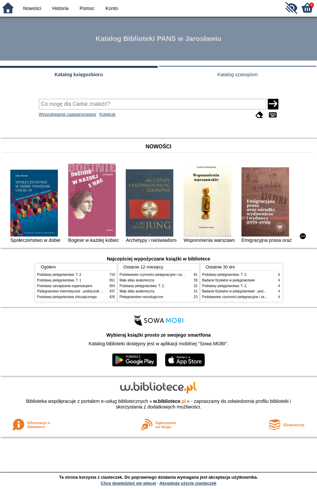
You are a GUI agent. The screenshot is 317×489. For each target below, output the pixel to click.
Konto (111, 8)
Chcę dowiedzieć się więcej (128, 483)
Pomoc (86, 8)
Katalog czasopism (238, 74)
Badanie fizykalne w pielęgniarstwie (228, 280)
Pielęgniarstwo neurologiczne (141, 297)
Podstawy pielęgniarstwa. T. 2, (142, 286)
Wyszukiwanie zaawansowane (67, 114)
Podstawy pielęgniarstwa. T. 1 (59, 280)
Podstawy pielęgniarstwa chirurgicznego (67, 297)
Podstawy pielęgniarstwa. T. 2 (59, 274)
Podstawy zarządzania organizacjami (64, 286)
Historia (60, 8)
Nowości (32, 8)
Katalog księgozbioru (79, 74)
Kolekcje (107, 114)
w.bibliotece (169, 401)
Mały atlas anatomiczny (137, 280)
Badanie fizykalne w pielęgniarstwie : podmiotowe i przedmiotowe (250, 291)
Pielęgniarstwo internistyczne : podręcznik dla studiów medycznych (87, 291)
